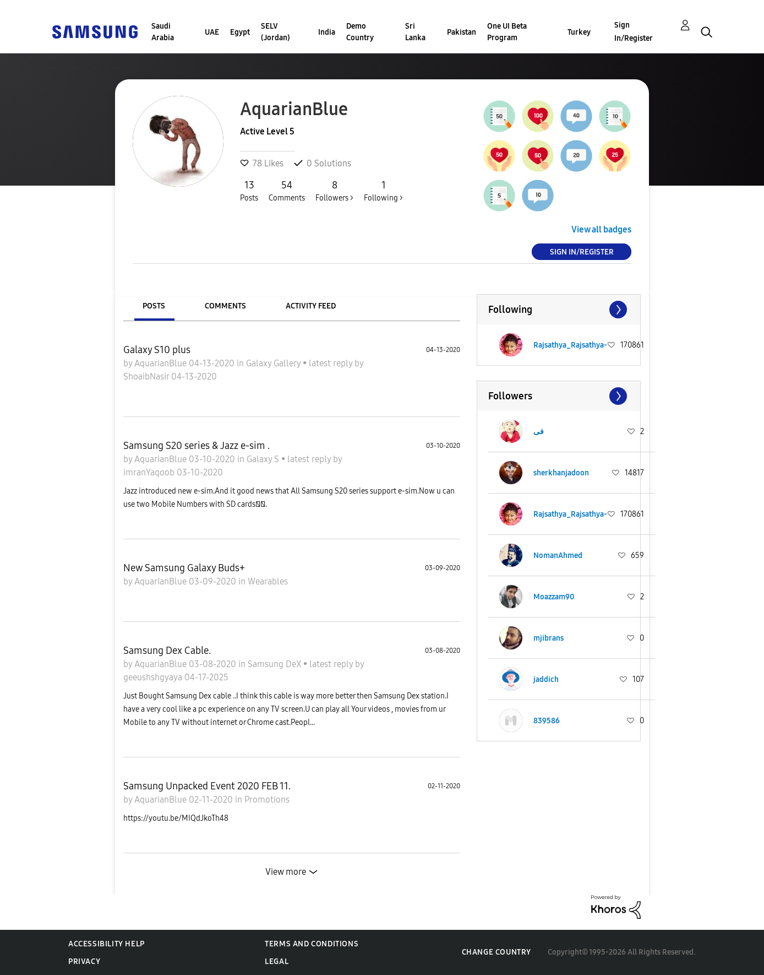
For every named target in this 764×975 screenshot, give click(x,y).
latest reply (331, 363)
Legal (276, 961)
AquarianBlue (161, 363)
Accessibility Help (106, 944)
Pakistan (461, 32)
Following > (383, 190)
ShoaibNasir (147, 376)
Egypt (240, 32)
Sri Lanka (415, 31)
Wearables (268, 581)
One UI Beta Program (507, 31)
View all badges (601, 229)
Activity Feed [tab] (311, 306)
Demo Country (360, 31)
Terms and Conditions (311, 944)
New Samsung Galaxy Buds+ (184, 568)
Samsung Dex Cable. (167, 650)
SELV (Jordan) (275, 31)
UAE (212, 32)
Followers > (334, 190)
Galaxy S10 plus (156, 350)
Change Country (496, 952)
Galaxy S (264, 459)
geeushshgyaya (153, 677)
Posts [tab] (154, 306)
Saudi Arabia (162, 31)
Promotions (267, 799)
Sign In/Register (633, 31)
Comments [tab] (225, 306)
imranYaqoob (150, 472)
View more (285, 871)
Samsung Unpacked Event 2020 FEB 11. (207, 786)
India (326, 32)
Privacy (84, 961)
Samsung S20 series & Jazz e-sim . (196, 446)
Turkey (579, 32)
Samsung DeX (275, 664)
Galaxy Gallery (274, 363)
